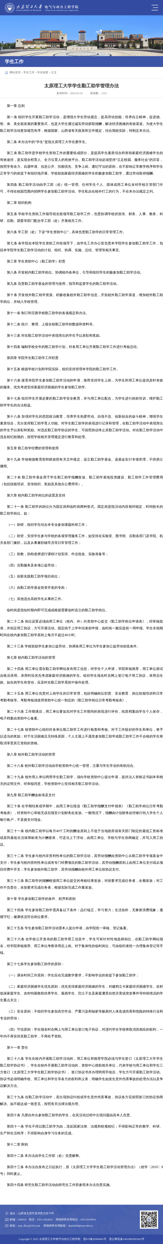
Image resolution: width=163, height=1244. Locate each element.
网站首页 (15, 72)
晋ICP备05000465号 (94, 1239)
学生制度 (42, 72)
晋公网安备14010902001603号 (126, 1239)
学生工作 (28, 72)
